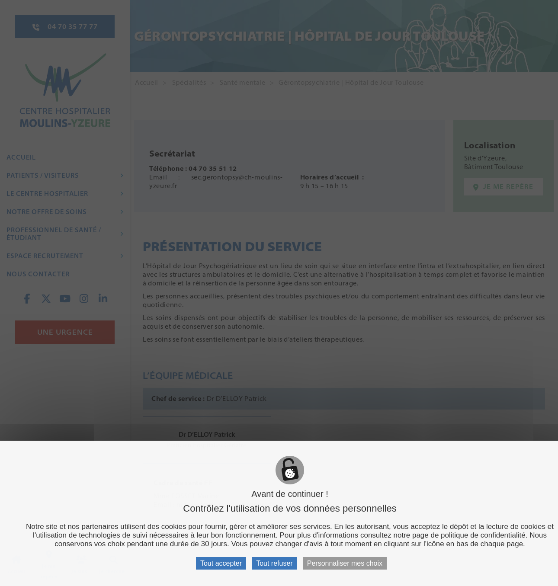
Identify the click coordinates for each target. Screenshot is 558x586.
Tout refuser (274, 563)
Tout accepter (221, 563)
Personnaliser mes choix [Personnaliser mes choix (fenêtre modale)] (344, 563)
